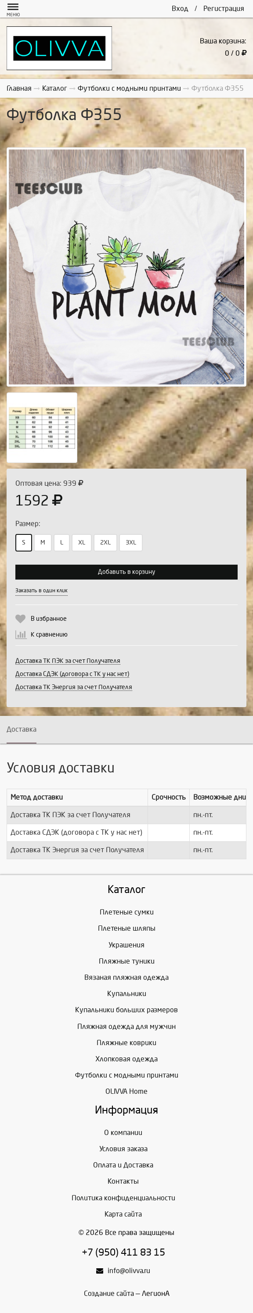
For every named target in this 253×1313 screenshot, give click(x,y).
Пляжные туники (127, 961)
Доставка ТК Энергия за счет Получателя (73, 687)
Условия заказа (123, 1149)
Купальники (126, 993)
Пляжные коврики (126, 1042)
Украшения (126, 945)
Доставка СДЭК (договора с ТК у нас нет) (72, 674)
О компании (123, 1132)
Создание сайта (109, 1293)
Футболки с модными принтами (126, 1075)
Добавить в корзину (126, 572)
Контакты (123, 1181)
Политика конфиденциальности (123, 1198)
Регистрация (223, 8)
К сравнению (49, 634)
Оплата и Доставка (123, 1165)
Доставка (21, 729)
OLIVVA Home (126, 1091)
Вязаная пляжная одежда (126, 977)
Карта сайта (123, 1214)
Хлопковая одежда (126, 1059)
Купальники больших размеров (126, 1010)
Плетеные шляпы (126, 928)
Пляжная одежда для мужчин (126, 1026)
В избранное (49, 619)
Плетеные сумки (127, 912)
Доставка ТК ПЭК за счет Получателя (67, 661)
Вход (180, 8)
